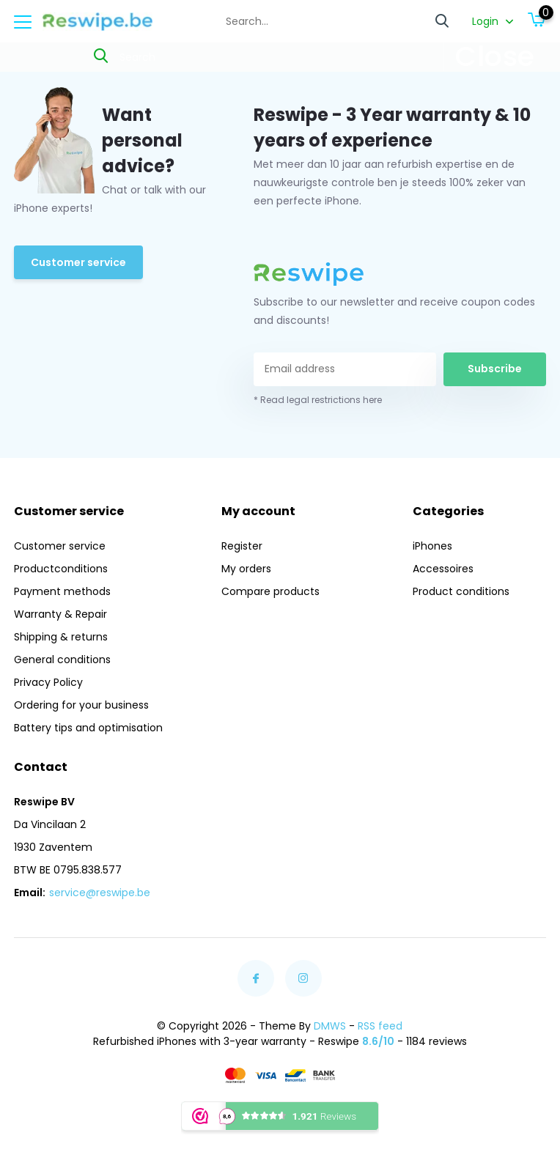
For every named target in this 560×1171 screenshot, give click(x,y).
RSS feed (380, 1026)
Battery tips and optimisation (88, 727)
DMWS (330, 1026)
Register (241, 546)
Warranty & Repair (60, 614)
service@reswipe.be (99, 892)
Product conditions (461, 591)
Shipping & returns (61, 636)
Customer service (78, 262)
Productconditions (61, 568)
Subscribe (495, 368)
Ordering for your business (81, 705)
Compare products (270, 591)
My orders (246, 568)
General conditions (62, 659)
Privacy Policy (48, 682)
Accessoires (443, 568)
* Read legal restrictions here (318, 400)
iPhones (432, 546)
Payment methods (62, 591)
